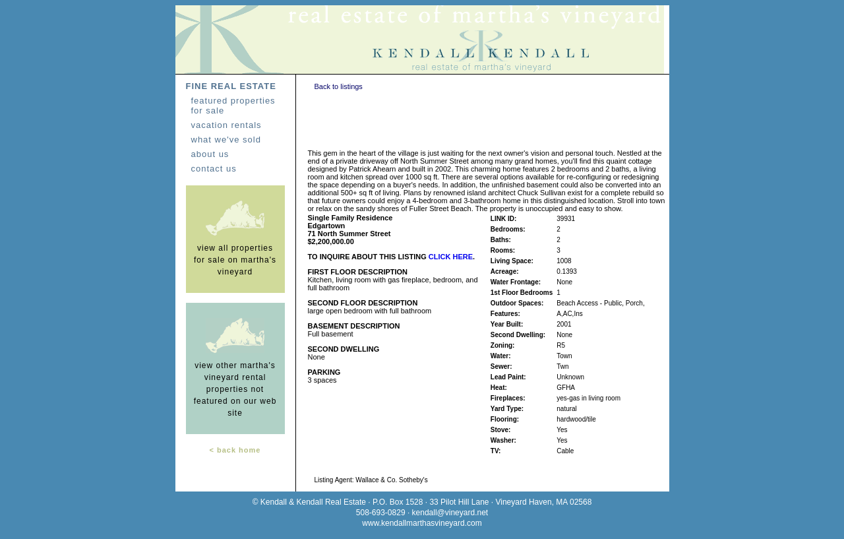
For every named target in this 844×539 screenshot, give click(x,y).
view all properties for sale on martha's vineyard (235, 259)
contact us (214, 169)
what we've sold (226, 139)
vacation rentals (226, 125)
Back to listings (339, 86)
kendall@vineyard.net (450, 512)
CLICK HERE (451, 257)
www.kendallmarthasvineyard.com (421, 523)
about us (210, 154)
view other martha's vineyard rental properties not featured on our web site (235, 389)
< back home (235, 450)
